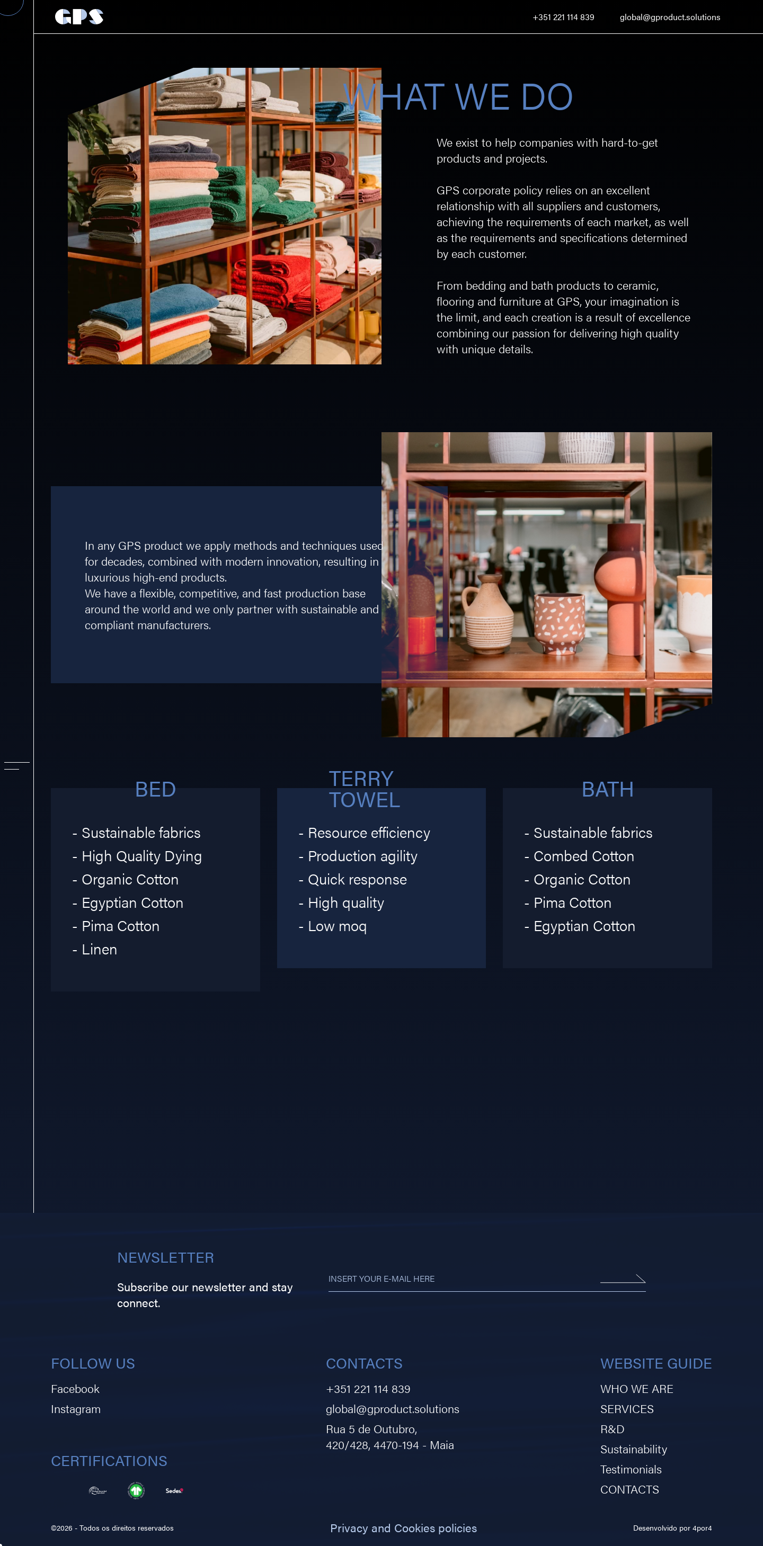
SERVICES (627, 1408)
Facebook (75, 1388)
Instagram (76, 1408)
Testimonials (631, 1468)
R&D (612, 1428)
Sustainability (633, 1448)
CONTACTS (629, 1488)
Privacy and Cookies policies (403, 1527)
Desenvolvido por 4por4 (672, 1527)
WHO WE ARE (636, 1388)
